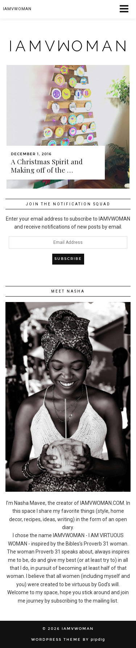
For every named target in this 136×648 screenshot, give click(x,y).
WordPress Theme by (68, 639)
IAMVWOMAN (78, 629)
